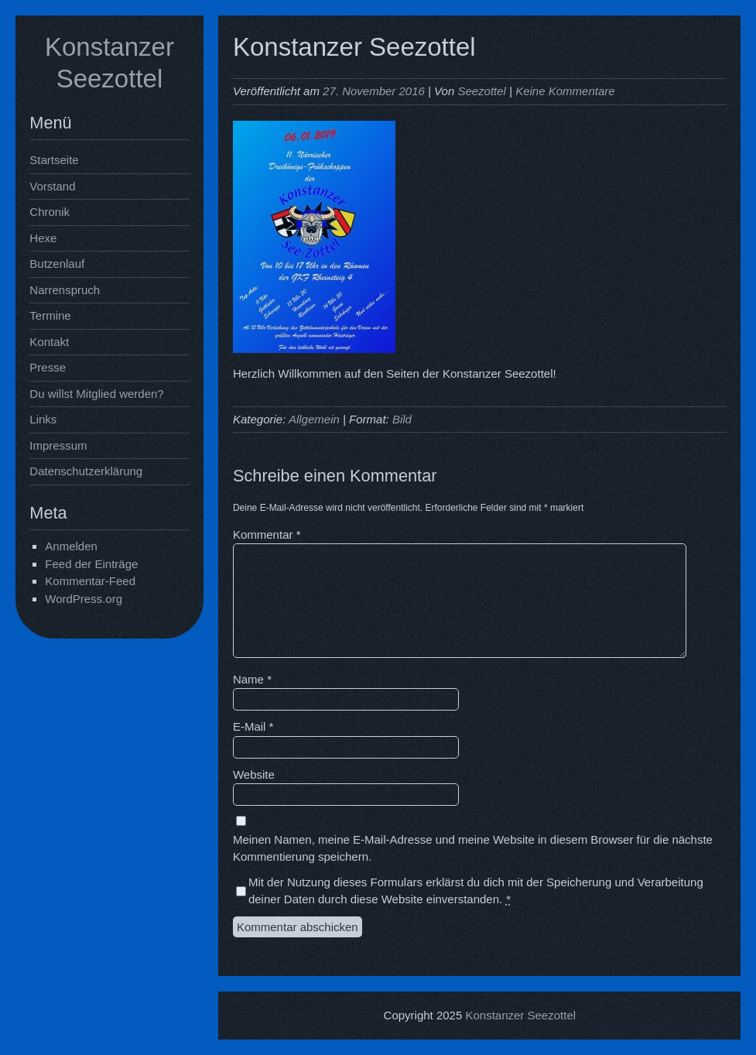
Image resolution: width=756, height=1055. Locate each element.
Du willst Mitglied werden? (96, 393)
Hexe (42, 238)
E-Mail (253, 726)
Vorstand (52, 186)
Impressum (58, 445)
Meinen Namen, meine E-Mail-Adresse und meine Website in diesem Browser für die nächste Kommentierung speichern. (473, 848)
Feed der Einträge (91, 563)
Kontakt (49, 341)
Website (254, 774)
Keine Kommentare (564, 91)
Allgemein (314, 419)
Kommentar (267, 534)
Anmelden (71, 546)
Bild (402, 419)
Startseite (53, 159)
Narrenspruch (64, 289)
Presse (47, 367)
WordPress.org (83, 598)
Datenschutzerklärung (85, 471)
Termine (49, 315)
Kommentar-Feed (90, 580)
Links (42, 419)
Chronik (49, 211)
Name (252, 679)
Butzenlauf (56, 263)
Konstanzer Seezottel (520, 1015)
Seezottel (481, 91)
